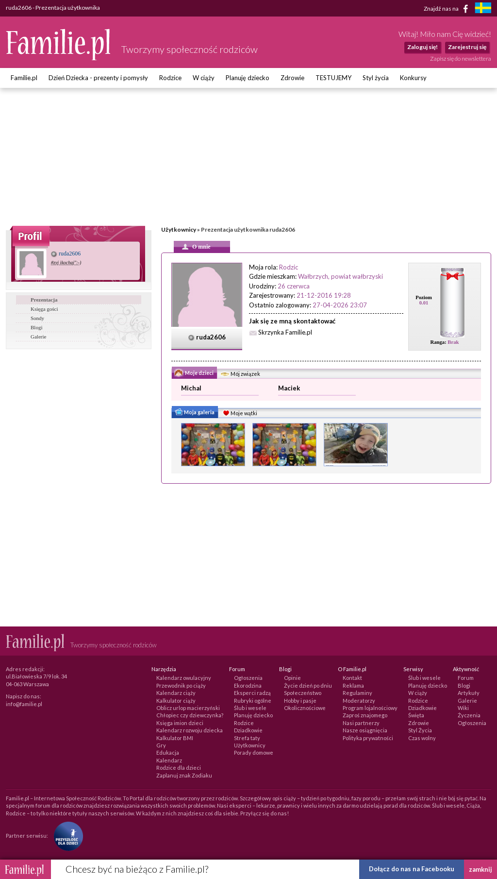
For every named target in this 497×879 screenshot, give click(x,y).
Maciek (289, 388)
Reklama (353, 685)
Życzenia (469, 715)
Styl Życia (420, 730)
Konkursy (413, 78)
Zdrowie (292, 78)
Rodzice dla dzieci (178, 767)
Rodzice (170, 78)
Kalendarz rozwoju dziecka (189, 730)
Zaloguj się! (422, 47)
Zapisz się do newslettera (460, 58)
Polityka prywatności (368, 738)
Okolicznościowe (305, 708)
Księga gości (44, 309)
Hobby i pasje (300, 700)
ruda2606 (66, 253)
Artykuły (469, 693)
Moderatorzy (359, 700)
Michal (191, 388)
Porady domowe (253, 752)
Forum (466, 678)
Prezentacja (44, 300)
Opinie (292, 678)
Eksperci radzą (252, 693)
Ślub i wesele (250, 708)
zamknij (480, 869)
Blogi (36, 327)
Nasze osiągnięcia (365, 730)
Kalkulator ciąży (176, 700)
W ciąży (204, 78)
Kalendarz (169, 760)
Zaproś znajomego (365, 715)
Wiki (463, 708)
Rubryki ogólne (252, 700)
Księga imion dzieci (179, 723)
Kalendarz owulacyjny (183, 678)
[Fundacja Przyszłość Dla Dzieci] (66, 835)
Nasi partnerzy (361, 723)
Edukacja (167, 752)
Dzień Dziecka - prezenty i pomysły (98, 78)
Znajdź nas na (448, 8)
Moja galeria (194, 413)
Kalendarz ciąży (176, 693)
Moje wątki (239, 414)
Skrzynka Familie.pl (285, 332)
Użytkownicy (178, 229)
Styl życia (376, 78)
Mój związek (240, 374)
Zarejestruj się (467, 47)
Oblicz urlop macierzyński (188, 708)
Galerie (38, 336)
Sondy (37, 318)
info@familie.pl (24, 704)
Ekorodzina (248, 685)
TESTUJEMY (333, 78)
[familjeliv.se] (483, 9)
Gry (161, 745)
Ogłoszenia (248, 678)
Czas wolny (422, 738)
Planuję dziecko (247, 78)
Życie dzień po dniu (308, 685)
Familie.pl (24, 78)
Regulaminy (357, 693)
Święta (416, 715)
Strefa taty (247, 738)
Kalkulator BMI (174, 738)
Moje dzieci (194, 373)
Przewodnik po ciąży (181, 685)
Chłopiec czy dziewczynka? (189, 715)
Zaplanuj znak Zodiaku (184, 775)
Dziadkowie (248, 730)
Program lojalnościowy (370, 708)
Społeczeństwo (302, 693)
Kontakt (352, 678)
